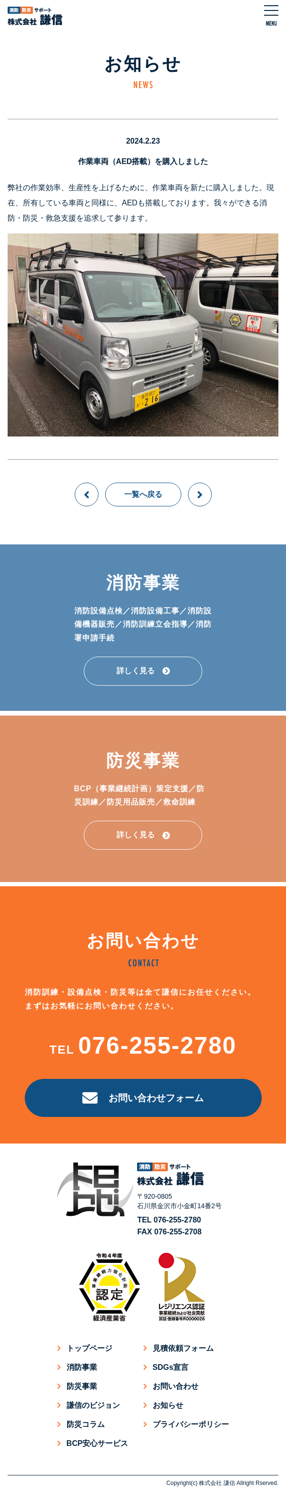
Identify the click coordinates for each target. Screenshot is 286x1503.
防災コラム (86, 1424)
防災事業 (82, 1386)
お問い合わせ (175, 1386)
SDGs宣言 (171, 1367)
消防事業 (82, 1367)
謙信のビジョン (93, 1405)
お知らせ (168, 1405)
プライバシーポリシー (191, 1424)
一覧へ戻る (143, 494)
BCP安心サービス (97, 1443)
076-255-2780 (157, 1045)
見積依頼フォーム (183, 1348)
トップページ (89, 1348)
